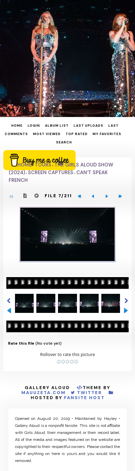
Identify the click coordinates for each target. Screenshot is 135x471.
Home (17, 125)
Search (64, 142)
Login (34, 125)
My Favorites (107, 134)
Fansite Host (84, 397)
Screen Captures (50, 172)
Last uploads (88, 125)
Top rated (77, 134)
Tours (43, 164)
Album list (57, 125)
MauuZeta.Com (43, 392)
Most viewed (47, 134)
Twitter (89, 392)
